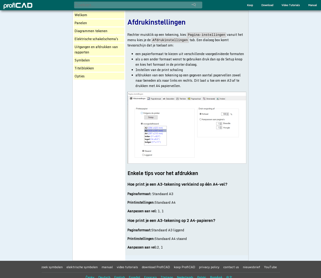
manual (107, 266)
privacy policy (209, 266)
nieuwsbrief (251, 266)
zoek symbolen (52, 266)
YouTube (270, 266)
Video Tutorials (290, 5)
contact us (231, 266)
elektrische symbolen (82, 266)
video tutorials (127, 266)
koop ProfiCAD (184, 266)
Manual (312, 5)
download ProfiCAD (156, 266)
